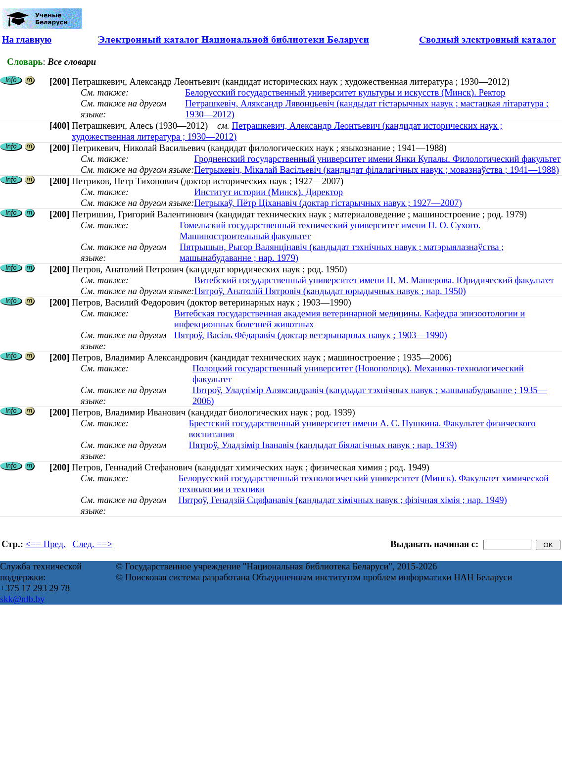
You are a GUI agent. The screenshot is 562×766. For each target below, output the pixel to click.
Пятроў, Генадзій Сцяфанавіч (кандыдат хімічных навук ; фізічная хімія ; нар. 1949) (342, 500)
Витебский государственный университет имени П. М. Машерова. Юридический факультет (374, 280)
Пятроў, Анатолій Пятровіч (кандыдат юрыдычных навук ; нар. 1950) (330, 291)
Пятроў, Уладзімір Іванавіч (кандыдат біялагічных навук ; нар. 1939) (323, 445)
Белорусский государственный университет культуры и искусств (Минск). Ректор (345, 92)
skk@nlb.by (22, 599)
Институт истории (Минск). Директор (268, 192)
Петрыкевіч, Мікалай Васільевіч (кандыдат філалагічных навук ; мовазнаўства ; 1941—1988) (376, 169)
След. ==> (92, 544)
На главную (26, 39)
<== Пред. (46, 544)
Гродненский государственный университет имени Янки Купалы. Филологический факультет (377, 158)
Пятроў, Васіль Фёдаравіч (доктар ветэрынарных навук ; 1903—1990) (310, 335)
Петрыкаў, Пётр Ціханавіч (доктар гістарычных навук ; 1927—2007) (328, 203)
